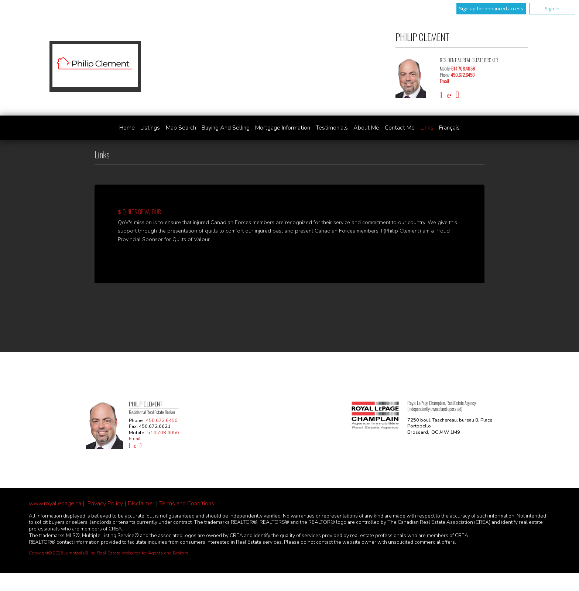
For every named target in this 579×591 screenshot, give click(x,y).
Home (127, 128)
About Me (366, 128)
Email (444, 81)
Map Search (181, 128)
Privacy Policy (105, 503)
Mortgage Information (282, 128)
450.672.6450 (463, 74)
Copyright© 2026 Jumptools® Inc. (62, 553)
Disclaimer (141, 503)
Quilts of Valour (142, 211)
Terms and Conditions (186, 503)
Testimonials (332, 128)
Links (427, 128)
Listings (150, 128)
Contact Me (400, 128)
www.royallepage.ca (55, 503)
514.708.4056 (463, 68)
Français (449, 128)
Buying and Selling (226, 128)
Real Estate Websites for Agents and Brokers (142, 553)
